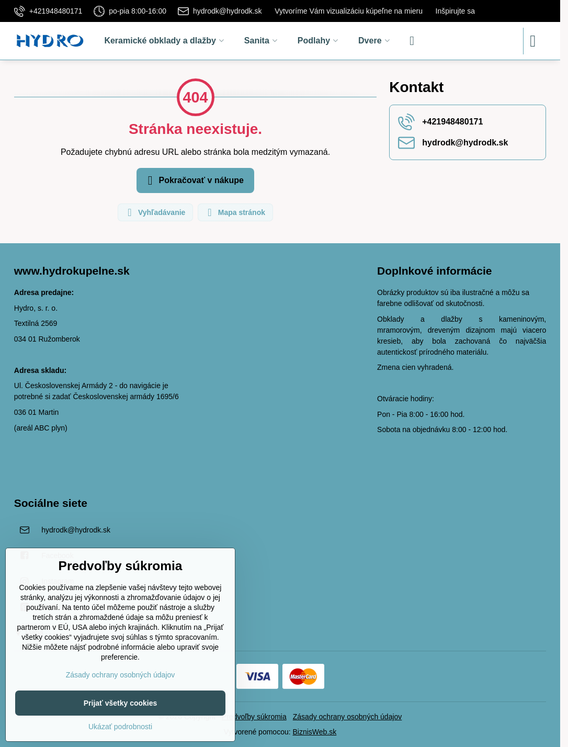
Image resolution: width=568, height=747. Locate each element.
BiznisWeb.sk (315, 732)
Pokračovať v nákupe (194, 180)
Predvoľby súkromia (254, 716)
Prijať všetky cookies (120, 703)
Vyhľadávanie (154, 212)
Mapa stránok (235, 212)
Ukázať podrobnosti (120, 726)
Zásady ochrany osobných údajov (347, 716)
